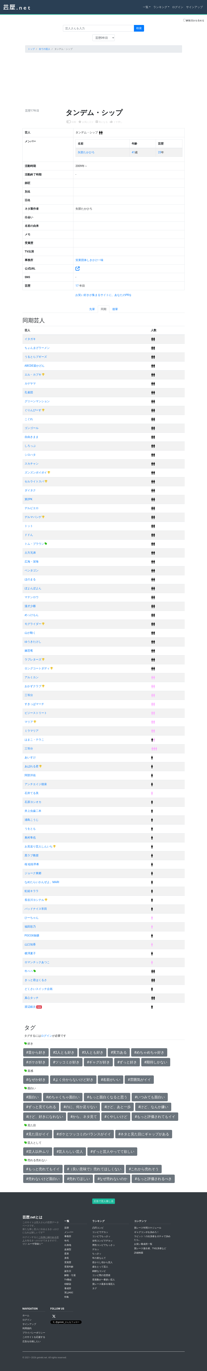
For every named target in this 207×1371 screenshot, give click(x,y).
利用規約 (27, 1328)
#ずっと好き (127, 1062)
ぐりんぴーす (33, 410)
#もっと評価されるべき (153, 1179)
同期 (103, 309)
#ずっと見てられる (41, 1107)
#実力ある (119, 1052)
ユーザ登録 (33, 1244)
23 (159, 152)
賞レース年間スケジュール (147, 1227)
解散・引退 (70, 1275)
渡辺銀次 (30, 1006)
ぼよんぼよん (33, 588)
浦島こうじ (32, 819)
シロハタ (30, 454)
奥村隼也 (30, 837)
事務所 (67, 1236)
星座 (66, 1253)
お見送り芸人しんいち (39, 846)
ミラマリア (32, 730)
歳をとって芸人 (100, 1266)
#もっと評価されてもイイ (155, 1117)
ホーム (25, 1315)
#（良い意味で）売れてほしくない (94, 1169)
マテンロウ (32, 597)
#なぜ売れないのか (112, 1179)
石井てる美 (32, 793)
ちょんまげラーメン (37, 348)
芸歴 (66, 1227)
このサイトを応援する (33, 1337)
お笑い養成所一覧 (143, 1244)
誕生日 (67, 1271)
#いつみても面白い (150, 1097)
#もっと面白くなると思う (107, 1097)
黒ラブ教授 (32, 855)
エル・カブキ (33, 374)
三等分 (29, 695)
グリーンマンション (37, 401)
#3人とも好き (92, 1052)
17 (77, 285)
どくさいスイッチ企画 (38, 989)
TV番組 (68, 1279)
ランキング (160, 7)
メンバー (68, 1232)
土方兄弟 (30, 552)
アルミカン (32, 677)
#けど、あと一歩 (117, 1107)
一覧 (145, 7)
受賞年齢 (68, 1266)
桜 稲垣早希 (32, 864)
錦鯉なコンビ (99, 1271)
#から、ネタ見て (83, 1117)
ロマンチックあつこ (37, 962)
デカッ (95, 1249)
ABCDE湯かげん (34, 365)
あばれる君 (32, 766)
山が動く (30, 632)
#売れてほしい (78, 1179)
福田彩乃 (30, 926)
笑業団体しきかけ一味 (89, 260)
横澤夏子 (30, 953)
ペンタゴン (32, 570)
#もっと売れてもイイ (43, 1169)
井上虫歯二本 (33, 811)
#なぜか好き (36, 1080)
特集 (66, 1297)
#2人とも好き (64, 1052)
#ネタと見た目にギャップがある (143, 1134)
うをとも (30, 828)
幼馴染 (67, 1284)
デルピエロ (32, 508)
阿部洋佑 (30, 775)
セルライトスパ (35, 481)
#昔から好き (36, 1052)
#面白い (32, 1097)
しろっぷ (30, 445)
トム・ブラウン (35, 543)
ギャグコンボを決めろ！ (146, 1232)
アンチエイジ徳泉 (36, 784)
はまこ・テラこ (34, 739)
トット (29, 526)
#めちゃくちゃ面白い (63, 1097)
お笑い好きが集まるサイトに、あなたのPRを (103, 295)
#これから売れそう (144, 1169)
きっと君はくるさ (36, 980)
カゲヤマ (30, 383)
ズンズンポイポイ (36, 472)
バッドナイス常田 (36, 908)
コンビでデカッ (100, 1232)
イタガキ (30, 339)
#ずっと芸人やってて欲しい (112, 1151)
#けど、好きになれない (44, 1117)
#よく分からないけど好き (73, 1080)
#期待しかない (155, 1062)
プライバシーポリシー (33, 1332)
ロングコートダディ (37, 668)
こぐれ (29, 419)
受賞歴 (67, 1262)
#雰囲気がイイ (139, 1080)
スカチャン (32, 463)
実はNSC (68, 1292)
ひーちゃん (32, 917)
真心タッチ (32, 997)
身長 (66, 1258)
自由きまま (32, 437)
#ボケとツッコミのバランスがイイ (84, 1134)
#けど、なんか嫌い (153, 1107)
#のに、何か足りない (80, 1107)
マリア (29, 721)
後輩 (115, 309)
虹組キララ (32, 891)
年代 (66, 1240)
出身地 (67, 1245)
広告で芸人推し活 (103, 1201)
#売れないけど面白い (43, 1179)
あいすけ (30, 757)
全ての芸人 (44, 49)
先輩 (92, 309)
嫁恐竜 (29, 650)
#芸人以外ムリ (37, 1151)
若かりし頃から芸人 (102, 1262)
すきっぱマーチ (34, 704)
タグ (94, 1288)
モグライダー (33, 624)
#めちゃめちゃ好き (149, 1052)
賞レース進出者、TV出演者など (150, 1248)
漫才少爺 (30, 606)
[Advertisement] (103, 80)
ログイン (177, 7)
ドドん (29, 534)
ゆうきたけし (33, 641)
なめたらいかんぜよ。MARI (42, 882)
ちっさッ (96, 1253)
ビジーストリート (36, 713)
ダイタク (30, 490)
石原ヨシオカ (33, 802)
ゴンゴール (32, 428)
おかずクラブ (33, 686)
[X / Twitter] (54, 1316)
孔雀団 (29, 392)
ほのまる (30, 579)
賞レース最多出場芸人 (103, 1284)
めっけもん (32, 615)
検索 (139, 28)
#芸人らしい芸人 (70, 1151)
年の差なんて (99, 1258)
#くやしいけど (115, 1117)
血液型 (67, 1249)
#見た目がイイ (37, 1134)
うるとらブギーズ (36, 356)
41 (133, 152)
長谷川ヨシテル (35, 900)
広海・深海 (32, 561)
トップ (31, 49)
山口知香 (30, 944)
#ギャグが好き (98, 1062)
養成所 (67, 1288)
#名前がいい (110, 1080)
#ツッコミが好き (66, 1062)
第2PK (28, 499)
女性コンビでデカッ (102, 1240)
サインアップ (194, 7)
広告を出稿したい (31, 1341)
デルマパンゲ (33, 517)
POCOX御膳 (32, 935)
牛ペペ (29, 971)
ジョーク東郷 (33, 873)
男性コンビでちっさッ (103, 1245)
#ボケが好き (36, 1062)
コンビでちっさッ (101, 1236)
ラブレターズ (33, 659)
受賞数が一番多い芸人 (103, 1279)
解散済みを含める (193, 20)
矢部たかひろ (86, 152)
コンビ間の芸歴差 (101, 1275)
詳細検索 (138, 1252)
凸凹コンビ (98, 1227)
